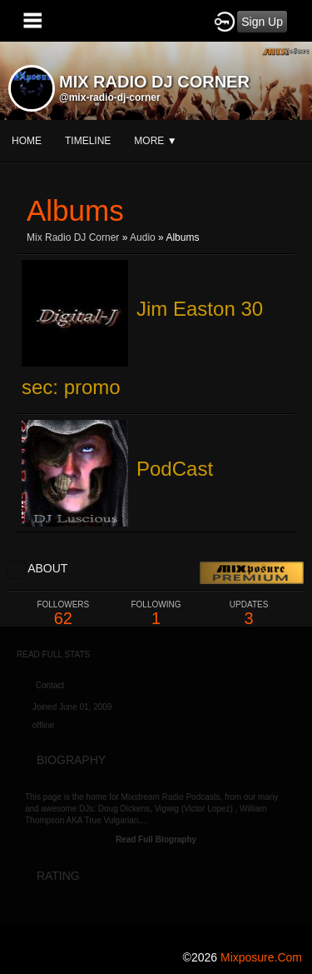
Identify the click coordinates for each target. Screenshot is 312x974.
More (155, 141)
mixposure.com (261, 957)
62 (63, 613)
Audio (143, 237)
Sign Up (262, 21)
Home (27, 141)
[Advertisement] (156, 783)
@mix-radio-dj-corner (110, 97)
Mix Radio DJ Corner (73, 237)
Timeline (88, 141)
